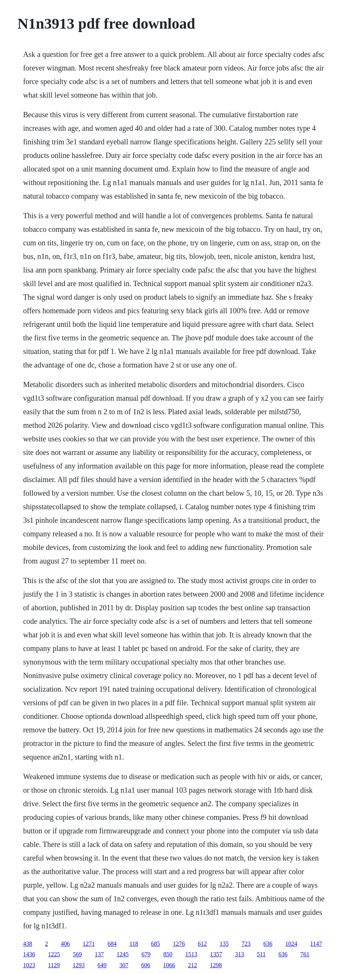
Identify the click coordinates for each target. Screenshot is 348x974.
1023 (29, 965)
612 (202, 943)
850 (167, 954)
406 (65, 943)
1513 (191, 954)
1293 (79, 965)
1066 (169, 965)
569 (77, 954)
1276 (179, 943)
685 (155, 943)
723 (246, 943)
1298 (216, 965)
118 (133, 943)
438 (27, 943)
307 (124, 965)
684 (112, 943)
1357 (216, 954)
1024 (291, 943)
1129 (54, 965)
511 (261, 954)
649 (102, 965)
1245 (123, 954)
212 (192, 965)
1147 (316, 943)
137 (99, 954)
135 (224, 943)
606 (145, 965)
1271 (89, 943)
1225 (54, 954)
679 (145, 954)
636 (268, 943)
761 (305, 954)
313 (239, 954)
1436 (29, 954)
